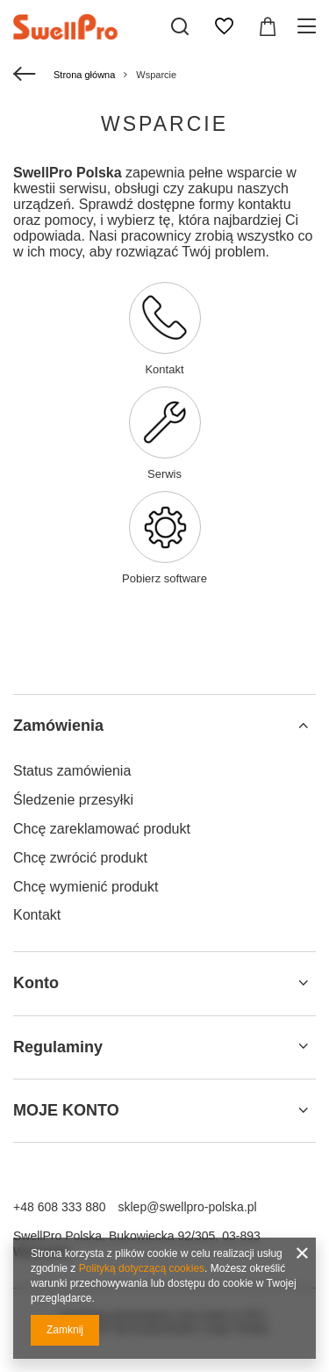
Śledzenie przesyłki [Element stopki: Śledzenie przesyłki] (73, 799)
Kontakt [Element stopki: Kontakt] (37, 914)
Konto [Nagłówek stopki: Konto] (36, 983)
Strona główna (84, 74)
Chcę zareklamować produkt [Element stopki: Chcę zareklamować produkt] (101, 828)
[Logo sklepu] (81, 26)
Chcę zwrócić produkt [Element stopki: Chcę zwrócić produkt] (80, 857)
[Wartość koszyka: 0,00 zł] (268, 26)
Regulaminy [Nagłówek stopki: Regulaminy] (58, 1047)
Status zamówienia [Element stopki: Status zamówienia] (72, 770)
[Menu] (309, 26)
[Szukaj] (180, 26)
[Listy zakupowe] (224, 26)
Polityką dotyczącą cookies (141, 1268)
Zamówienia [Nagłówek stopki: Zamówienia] (58, 725)
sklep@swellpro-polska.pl (187, 1207)
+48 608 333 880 (59, 1207)
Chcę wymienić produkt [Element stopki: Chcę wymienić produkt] (85, 886)
